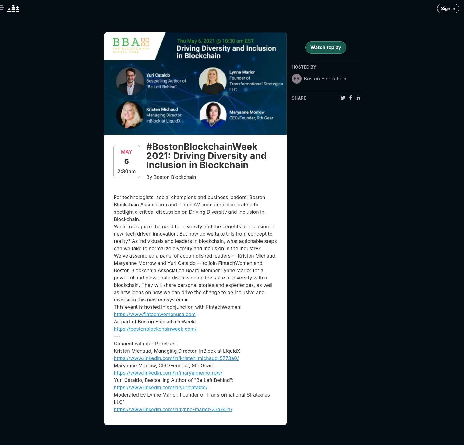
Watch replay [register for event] (325, 47)
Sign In (448, 8)
